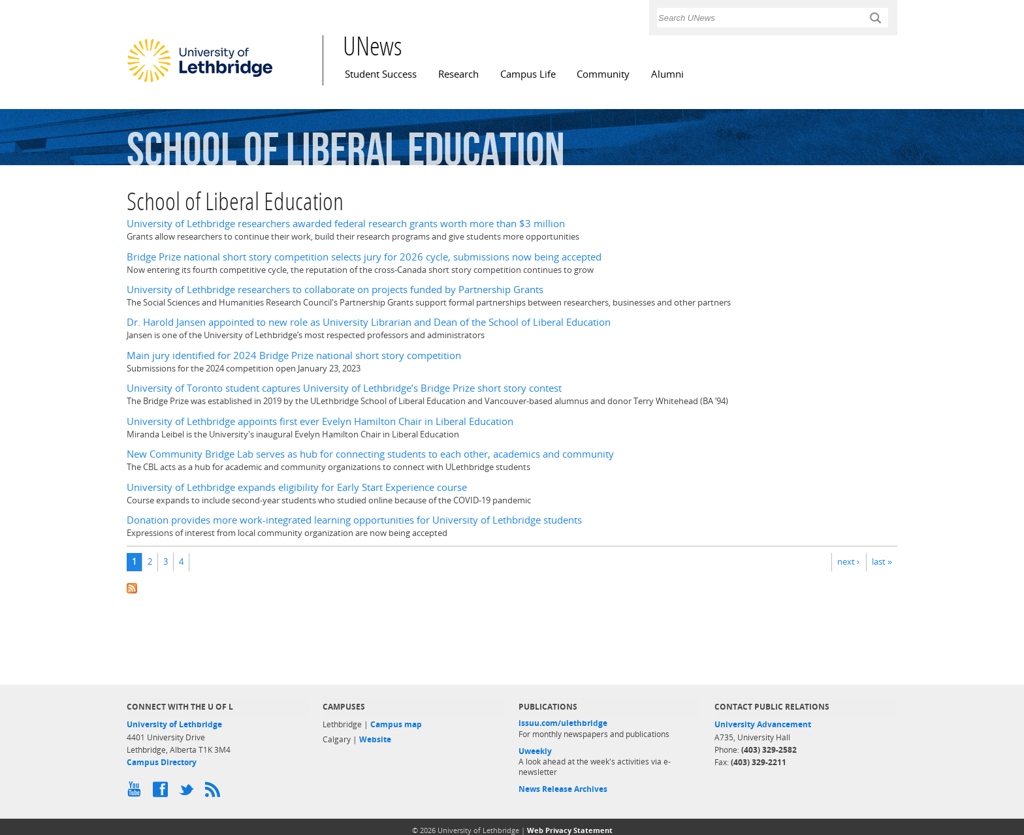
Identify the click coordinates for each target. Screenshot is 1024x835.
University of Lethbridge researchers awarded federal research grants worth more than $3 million (346, 223)
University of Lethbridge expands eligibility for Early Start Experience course (297, 487)
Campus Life (528, 74)
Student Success (381, 74)
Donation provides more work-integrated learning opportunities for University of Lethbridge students (354, 520)
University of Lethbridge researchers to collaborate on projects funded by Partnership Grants (335, 289)
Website (375, 739)
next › (848, 561)
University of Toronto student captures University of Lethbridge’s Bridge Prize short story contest (344, 388)
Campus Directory (162, 762)
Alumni (667, 74)
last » (882, 561)
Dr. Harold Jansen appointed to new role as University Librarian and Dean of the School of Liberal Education (369, 322)
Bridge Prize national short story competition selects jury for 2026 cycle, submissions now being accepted (364, 257)
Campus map (396, 724)
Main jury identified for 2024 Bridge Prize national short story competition (294, 355)
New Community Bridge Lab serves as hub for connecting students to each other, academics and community (370, 454)
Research (458, 74)
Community (603, 74)
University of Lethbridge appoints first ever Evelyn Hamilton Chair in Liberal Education (320, 421)
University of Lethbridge (174, 724)
